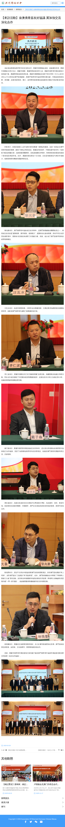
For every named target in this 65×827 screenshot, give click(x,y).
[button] (4, 772)
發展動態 (10, 9)
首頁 (2, 9)
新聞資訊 (19, 9)
